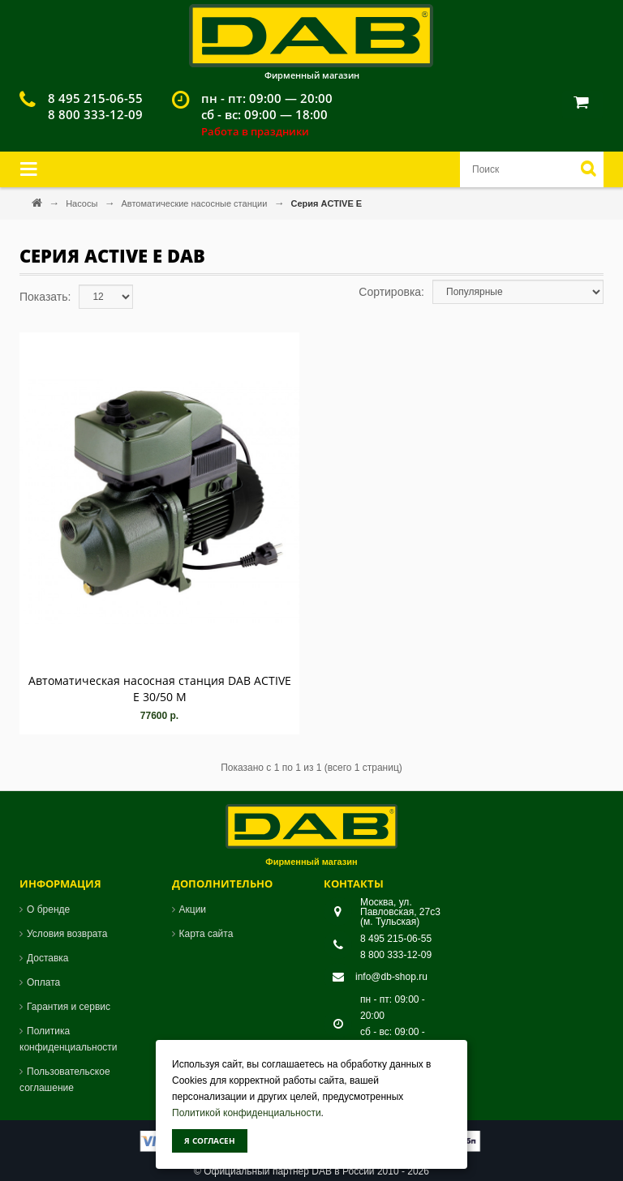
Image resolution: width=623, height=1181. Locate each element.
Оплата (43, 982)
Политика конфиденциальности (68, 1039)
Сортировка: (391, 291)
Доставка (48, 958)
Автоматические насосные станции (195, 203)
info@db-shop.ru (391, 976)
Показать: (45, 296)
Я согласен (209, 1140)
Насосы (83, 203)
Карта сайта (206, 933)
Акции (193, 909)
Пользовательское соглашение (64, 1079)
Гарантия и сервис (68, 1006)
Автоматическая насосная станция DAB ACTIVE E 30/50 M (159, 688)
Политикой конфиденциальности (246, 1113)
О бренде (48, 909)
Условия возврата (67, 933)
